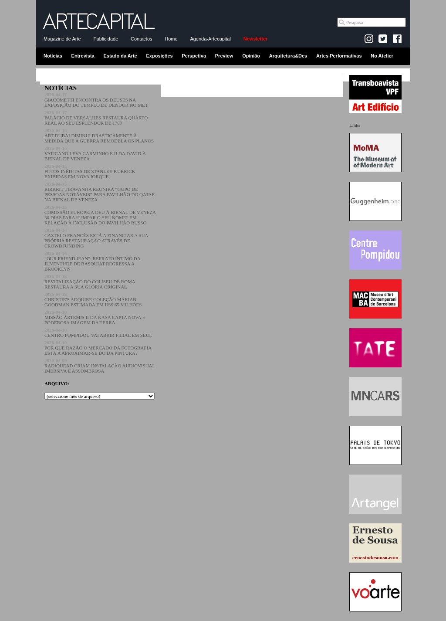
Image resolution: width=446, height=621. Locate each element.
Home (171, 38)
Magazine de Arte (62, 38)
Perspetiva (194, 55)
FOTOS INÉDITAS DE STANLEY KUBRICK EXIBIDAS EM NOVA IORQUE (89, 171)
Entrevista (83, 55)
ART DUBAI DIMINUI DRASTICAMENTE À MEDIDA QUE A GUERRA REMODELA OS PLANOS (99, 135)
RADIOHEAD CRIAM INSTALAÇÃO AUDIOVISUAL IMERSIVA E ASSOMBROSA (99, 365)
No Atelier (382, 55)
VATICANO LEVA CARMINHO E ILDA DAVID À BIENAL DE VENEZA (95, 153)
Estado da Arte (120, 55)
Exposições (159, 55)
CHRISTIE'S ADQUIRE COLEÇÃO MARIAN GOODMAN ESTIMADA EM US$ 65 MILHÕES (93, 299)
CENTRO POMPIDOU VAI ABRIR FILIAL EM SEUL (98, 332)
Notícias (53, 55)
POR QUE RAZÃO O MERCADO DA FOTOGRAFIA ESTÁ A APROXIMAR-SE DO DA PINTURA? (98, 348)
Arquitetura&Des (288, 55)
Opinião (251, 55)
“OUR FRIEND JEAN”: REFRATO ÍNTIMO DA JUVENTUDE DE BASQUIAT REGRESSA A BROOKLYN (92, 261)
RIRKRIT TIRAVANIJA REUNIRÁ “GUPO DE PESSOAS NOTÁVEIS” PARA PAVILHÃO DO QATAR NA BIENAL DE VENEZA (99, 191)
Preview (224, 55)
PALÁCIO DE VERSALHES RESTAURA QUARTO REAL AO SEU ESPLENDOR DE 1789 (96, 118)
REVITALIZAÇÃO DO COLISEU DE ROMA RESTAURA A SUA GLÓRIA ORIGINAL (89, 281)
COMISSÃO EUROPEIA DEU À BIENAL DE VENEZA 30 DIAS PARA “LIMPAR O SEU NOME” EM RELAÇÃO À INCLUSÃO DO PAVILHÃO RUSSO (99, 214)
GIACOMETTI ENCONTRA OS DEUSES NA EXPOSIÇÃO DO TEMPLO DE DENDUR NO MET (96, 100)
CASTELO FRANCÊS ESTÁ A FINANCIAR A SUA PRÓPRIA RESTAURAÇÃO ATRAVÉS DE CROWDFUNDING (96, 237)
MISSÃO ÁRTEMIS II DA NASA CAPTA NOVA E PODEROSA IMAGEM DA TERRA (94, 317)
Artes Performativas (339, 55)
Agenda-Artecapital (210, 38)
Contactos (141, 38)
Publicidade (105, 38)
